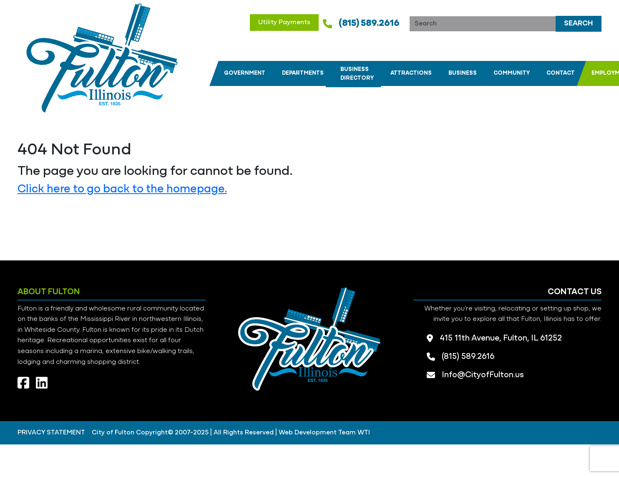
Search (578, 23)
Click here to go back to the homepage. (122, 189)
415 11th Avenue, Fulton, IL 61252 (501, 338)
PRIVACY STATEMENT (51, 432)
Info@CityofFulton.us (483, 375)
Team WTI (354, 432)
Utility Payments (284, 22)
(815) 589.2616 (369, 23)
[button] (245, 73)
